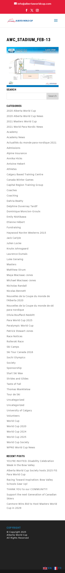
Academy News (16, 137)
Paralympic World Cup (20, 326)
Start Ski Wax (15, 373)
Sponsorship (14, 368)
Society (11, 363)
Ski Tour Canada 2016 (20, 352)
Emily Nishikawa (16, 217)
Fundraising (14, 227)
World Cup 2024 (16, 431)
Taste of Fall (14, 384)
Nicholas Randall (17, 286)
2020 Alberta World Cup (21, 111)
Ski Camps (13, 347)
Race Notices (14, 336)
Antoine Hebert (16, 164)
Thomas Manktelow (18, 389)
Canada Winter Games (20, 180)
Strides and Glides (17, 379)
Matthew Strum (16, 270)
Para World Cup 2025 (19, 320)
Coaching (12, 195)
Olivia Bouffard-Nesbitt (21, 315)
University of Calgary (19, 410)
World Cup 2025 (16, 437)
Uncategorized (15, 400)
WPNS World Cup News (21, 447)
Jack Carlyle (14, 238)
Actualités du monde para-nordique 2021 (32, 142)
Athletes (12, 169)
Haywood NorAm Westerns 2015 (26, 233)
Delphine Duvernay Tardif (22, 206)
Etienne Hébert (16, 222)
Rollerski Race (15, 341)
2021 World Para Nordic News (25, 127)
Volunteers (13, 416)
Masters (11, 264)
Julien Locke (14, 243)
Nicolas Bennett (16, 291)
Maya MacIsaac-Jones (20, 275)
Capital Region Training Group (25, 185)
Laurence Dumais (17, 254)
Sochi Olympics (16, 357)
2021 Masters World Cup (22, 121)
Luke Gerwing (15, 259)
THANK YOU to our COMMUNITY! (27, 489)
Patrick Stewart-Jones (20, 331)
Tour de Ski (13, 394)
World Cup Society (18, 442)
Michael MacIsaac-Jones (21, 280)
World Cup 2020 (16, 426)
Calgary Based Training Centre (25, 174)
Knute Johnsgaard (17, 248)
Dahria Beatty (15, 201)
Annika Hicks (14, 158)
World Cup (13, 421)
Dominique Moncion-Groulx (23, 211)
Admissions (13, 148)
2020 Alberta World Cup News (25, 116)
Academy (12, 132)
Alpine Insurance (17, 153)
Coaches (12, 190)
